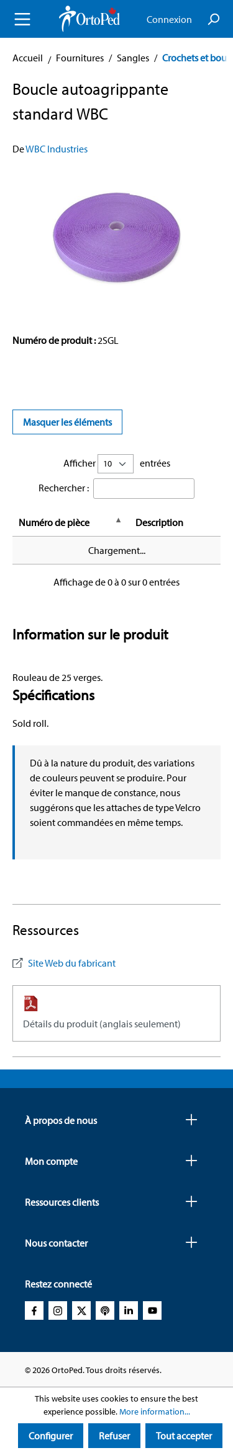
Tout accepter (184, 1435)
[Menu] (22, 19)
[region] (116, 238)
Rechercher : (64, 487)
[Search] (213, 19)
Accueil (27, 57)
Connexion (169, 19)
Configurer (51, 1435)
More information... (154, 1411)
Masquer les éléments (67, 422)
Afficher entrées (116, 463)
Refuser (114, 1435)
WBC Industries (56, 149)
